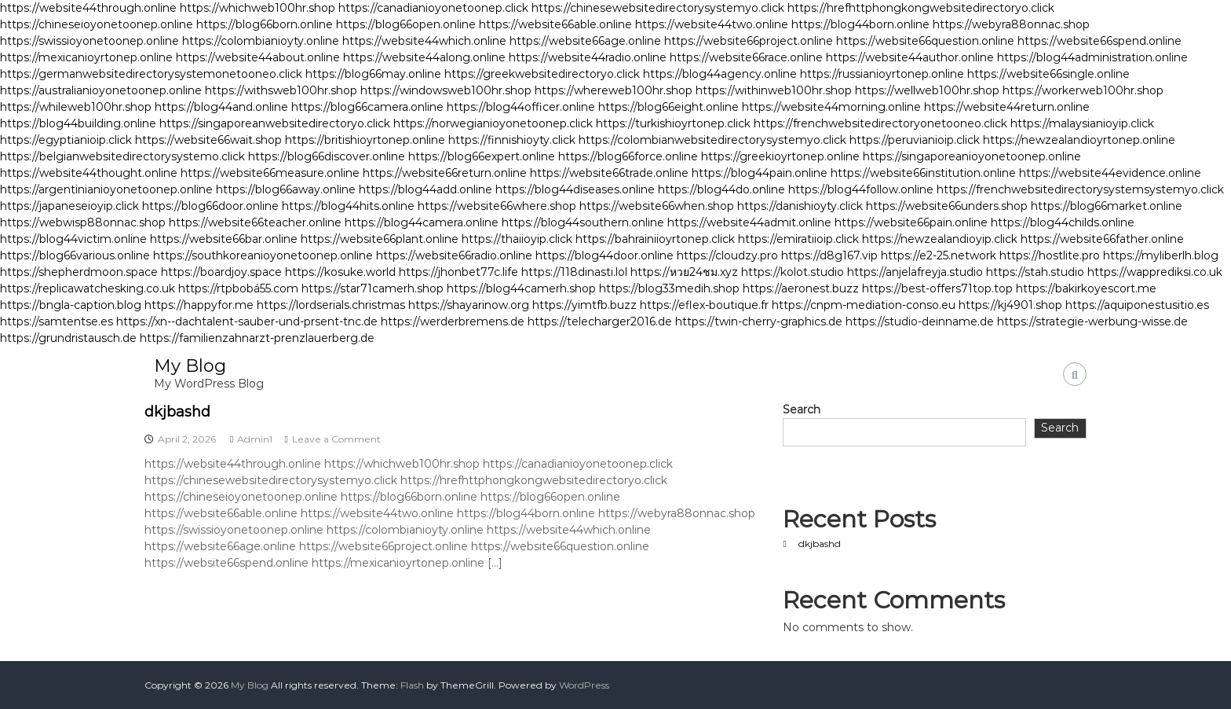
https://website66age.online (585, 41)
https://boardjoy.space (221, 272)
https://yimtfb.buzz (584, 305)
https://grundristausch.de (68, 338)
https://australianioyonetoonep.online (101, 90)
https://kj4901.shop (1010, 305)
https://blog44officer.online (521, 107)
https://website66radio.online (454, 255)
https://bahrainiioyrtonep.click (655, 239)
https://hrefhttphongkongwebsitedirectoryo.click (920, 8)
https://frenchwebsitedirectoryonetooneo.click (880, 123)
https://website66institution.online (923, 173)
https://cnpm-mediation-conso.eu (863, 305)
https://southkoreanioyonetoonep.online (263, 255)
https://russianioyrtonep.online (882, 74)
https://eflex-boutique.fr (704, 305)
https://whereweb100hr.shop (613, 90)
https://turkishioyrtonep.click (673, 123)
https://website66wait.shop (208, 140)
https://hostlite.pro (1049, 255)
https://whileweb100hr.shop (76, 107)
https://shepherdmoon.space (79, 272)
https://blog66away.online (286, 189)
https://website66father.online (1102, 239)
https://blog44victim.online (73, 239)
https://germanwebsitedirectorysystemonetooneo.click (151, 74)
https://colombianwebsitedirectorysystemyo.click (712, 140)
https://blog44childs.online (1062, 222)
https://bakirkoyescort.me (1086, 288)
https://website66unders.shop (947, 206)
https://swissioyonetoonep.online (89, 41)
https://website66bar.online (224, 239)
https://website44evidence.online (1110, 173)
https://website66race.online (746, 57)
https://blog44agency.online (720, 74)
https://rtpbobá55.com (238, 288)
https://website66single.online (1048, 74)
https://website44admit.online (749, 222)
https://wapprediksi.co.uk (1154, 272)
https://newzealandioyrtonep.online (1079, 140)
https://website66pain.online (911, 222)
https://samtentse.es (56, 321)
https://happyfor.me (199, 305)
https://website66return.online (445, 173)
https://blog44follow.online (860, 189)
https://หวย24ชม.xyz (684, 272)
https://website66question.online (925, 41)
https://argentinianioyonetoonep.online (106, 189)
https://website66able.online (555, 24)
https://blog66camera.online (367, 107)
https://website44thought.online (88, 173)
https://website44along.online (424, 57)
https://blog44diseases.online (575, 189)
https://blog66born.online (264, 24)
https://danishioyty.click (800, 206)
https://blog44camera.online (422, 222)
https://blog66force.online (628, 156)
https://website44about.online (258, 57)
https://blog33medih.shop (669, 288)
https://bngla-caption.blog (70, 305)
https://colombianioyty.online (260, 41)
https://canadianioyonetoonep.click (433, 8)
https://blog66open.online (406, 24)
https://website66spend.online (1099, 41)
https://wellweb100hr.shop (927, 90)
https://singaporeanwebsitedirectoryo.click (274, 123)
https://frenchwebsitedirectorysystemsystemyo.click (1080, 189)
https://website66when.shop (656, 206)
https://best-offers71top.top (937, 288)
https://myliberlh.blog (1160, 255)
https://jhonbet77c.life (458, 272)
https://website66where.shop (497, 206)
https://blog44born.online (860, 24)
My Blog (190, 366)
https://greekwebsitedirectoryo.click (542, 74)
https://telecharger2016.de (600, 321)
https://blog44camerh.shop (521, 288)
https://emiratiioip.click (798, 239)
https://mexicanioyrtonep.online (86, 57)
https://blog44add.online (425, 189)
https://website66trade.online (609, 173)
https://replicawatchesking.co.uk (87, 288)
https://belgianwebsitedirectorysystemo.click (122, 156)
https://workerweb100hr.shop (1083, 90)
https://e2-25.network (938, 255)
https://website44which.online (424, 41)
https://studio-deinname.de (920, 321)
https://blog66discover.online (326, 156)
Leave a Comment (336, 439)
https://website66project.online (748, 41)
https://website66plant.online (379, 239)
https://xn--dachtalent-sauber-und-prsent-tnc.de (247, 321)
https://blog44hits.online (348, 206)
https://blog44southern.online (583, 222)
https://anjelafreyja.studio (915, 272)
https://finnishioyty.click (511, 140)
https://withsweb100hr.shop (281, 90)
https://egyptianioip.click (66, 140)
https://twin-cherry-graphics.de (758, 321)
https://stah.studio (1035, 272)
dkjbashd (177, 412)
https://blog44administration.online (1092, 57)
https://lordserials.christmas (331, 305)
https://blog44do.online (721, 189)
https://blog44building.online (78, 123)
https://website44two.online (711, 24)
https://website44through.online (88, 8)
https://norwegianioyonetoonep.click (493, 123)
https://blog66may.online (373, 74)
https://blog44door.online (604, 255)
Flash (412, 685)
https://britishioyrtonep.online (365, 140)
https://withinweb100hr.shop (774, 90)
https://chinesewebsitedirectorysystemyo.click (657, 8)
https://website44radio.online (588, 57)
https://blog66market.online (1106, 206)
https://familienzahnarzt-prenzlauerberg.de (257, 338)
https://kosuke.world (340, 272)
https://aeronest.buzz (801, 288)
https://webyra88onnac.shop (1011, 24)
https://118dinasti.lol (574, 272)
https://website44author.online (910, 57)
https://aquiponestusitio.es (1137, 305)
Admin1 (254, 439)
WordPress (584, 685)
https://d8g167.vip (829, 255)
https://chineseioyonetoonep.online (96, 24)
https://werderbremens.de (452, 321)
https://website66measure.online (270, 173)
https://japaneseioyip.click (69, 206)
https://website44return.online (1007, 107)
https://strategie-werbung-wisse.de (1092, 321)
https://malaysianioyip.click (1082, 123)
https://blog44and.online (221, 107)
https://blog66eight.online (668, 107)
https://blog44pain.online (759, 173)
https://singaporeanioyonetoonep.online (972, 156)
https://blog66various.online (75, 255)
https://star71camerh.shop (372, 288)
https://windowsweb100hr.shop (445, 90)
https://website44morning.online (831, 107)
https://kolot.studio (792, 272)
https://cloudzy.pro (727, 255)
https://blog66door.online (210, 206)
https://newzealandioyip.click (939, 239)
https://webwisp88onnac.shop (83, 222)
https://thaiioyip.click (517, 239)
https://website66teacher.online (255, 222)
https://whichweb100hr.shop (257, 8)
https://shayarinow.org (468, 305)
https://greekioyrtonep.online (780, 156)
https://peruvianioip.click (914, 140)
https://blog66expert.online (481, 156)
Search (801, 409)
